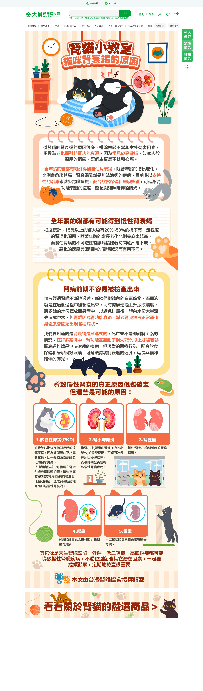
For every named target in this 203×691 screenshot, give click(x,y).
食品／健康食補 (135, 26)
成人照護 (99, 26)
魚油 (103, 18)
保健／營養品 (70, 26)
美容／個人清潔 (115, 26)
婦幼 (57, 26)
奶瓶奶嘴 (124, 18)
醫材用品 (86, 26)
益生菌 (97, 18)
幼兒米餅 (110, 18)
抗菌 (77, 18)
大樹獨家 (89, 18)
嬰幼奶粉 (32, 26)
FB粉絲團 (92, 3)
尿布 (82, 18)
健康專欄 (174, 26)
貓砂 (117, 18)
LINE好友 (111, 3)
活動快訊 (160, 26)
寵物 (150, 26)
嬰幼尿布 (45, 26)
